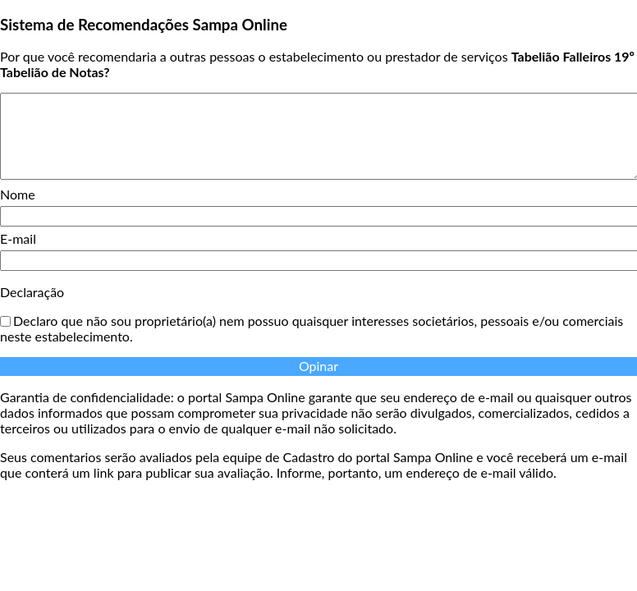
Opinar (318, 365)
